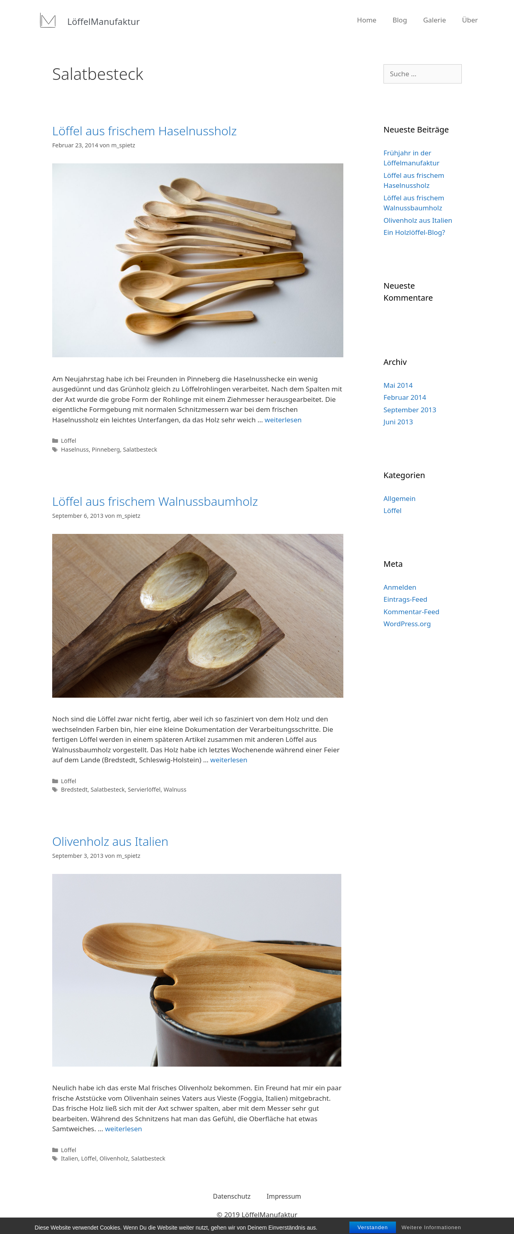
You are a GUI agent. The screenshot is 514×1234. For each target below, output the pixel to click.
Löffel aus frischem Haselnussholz (144, 130)
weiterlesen (283, 419)
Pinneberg (106, 449)
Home (366, 19)
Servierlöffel (144, 789)
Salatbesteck (140, 449)
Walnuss (174, 789)
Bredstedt (74, 789)
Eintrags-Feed (405, 599)
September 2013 (409, 409)
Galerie (434, 19)
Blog (399, 19)
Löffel (68, 440)
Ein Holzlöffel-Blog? (414, 232)
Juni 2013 (398, 421)
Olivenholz (114, 1158)
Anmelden (399, 587)
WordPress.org (407, 623)
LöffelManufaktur (103, 21)
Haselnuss (75, 449)
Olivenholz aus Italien (110, 841)
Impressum (284, 1196)
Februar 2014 (404, 397)
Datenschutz (232, 1196)
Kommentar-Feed (411, 611)
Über (470, 19)
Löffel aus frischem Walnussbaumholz (155, 501)
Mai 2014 (398, 385)
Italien (69, 1158)
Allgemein (399, 498)
